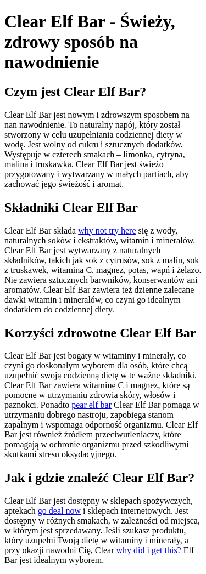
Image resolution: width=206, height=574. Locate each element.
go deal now (59, 510)
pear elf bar (91, 405)
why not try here (107, 230)
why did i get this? (148, 550)
